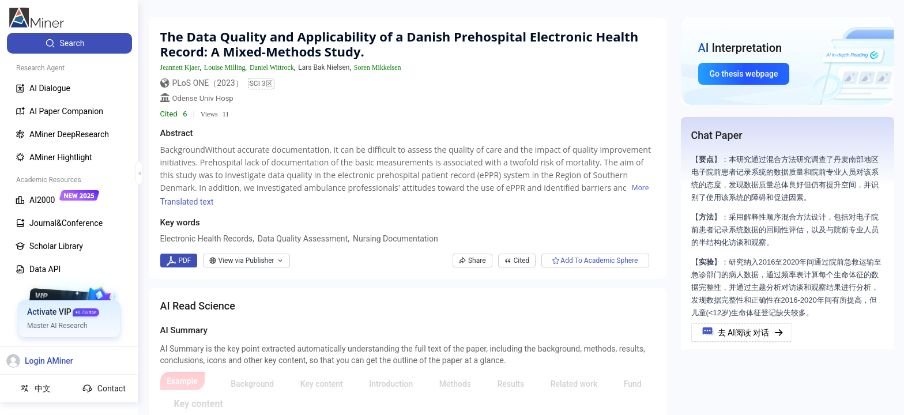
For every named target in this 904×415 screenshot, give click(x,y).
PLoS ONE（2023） (207, 83)
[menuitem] (69, 43)
